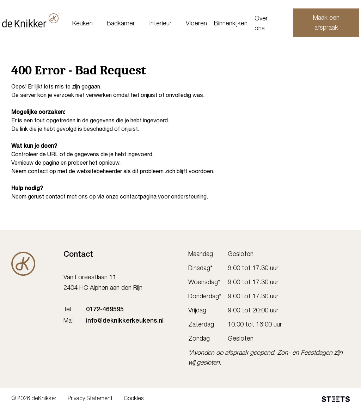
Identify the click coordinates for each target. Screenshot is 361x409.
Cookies (133, 399)
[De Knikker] (23, 264)
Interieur (166, 24)
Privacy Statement (90, 399)
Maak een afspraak (319, 23)
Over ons (267, 24)
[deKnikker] (39, 20)
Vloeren (202, 24)
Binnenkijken (237, 24)
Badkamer (127, 24)
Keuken (89, 24)
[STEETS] (336, 399)
